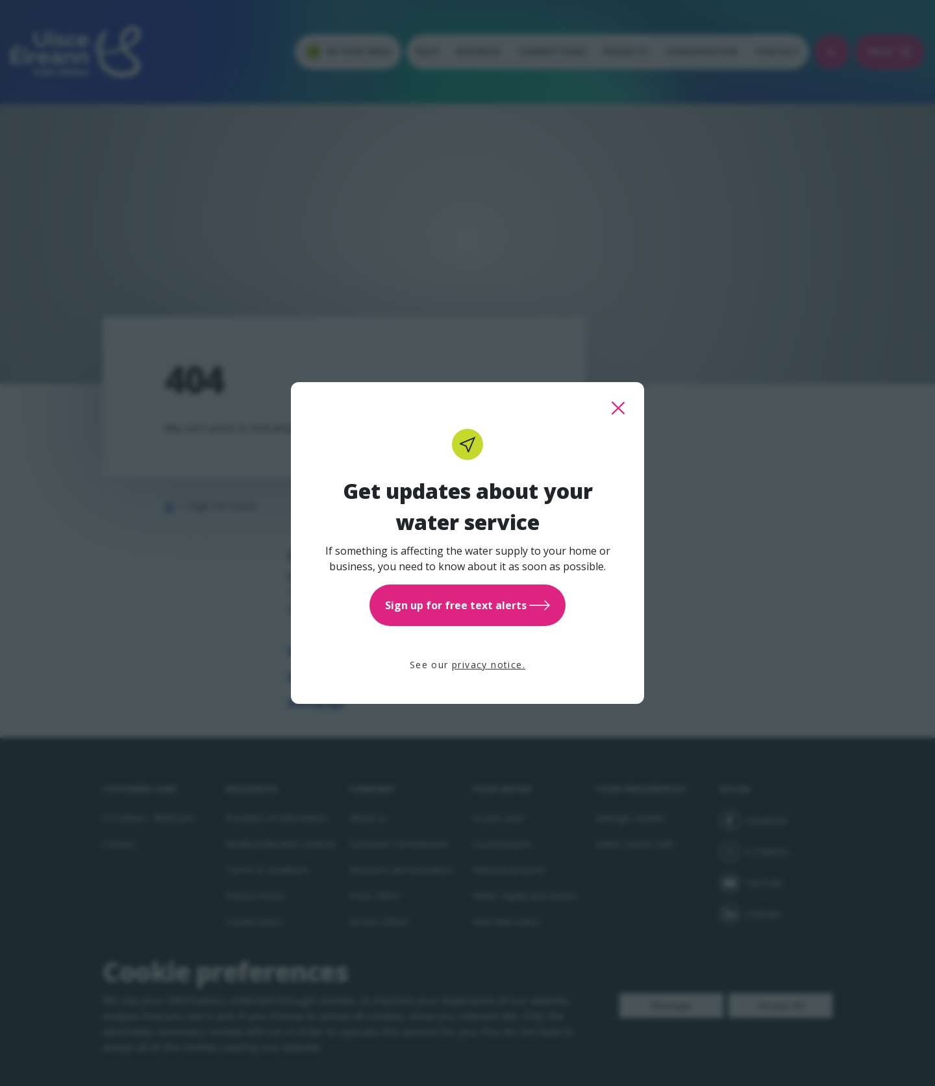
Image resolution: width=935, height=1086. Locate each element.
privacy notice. (488, 664)
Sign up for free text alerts (467, 605)
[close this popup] (618, 408)
